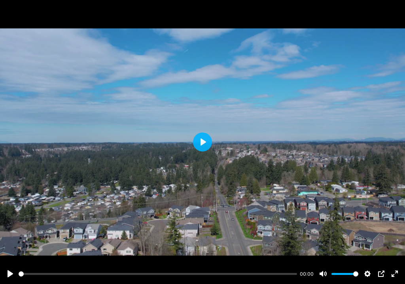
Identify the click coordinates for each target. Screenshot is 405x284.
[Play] (10, 273)
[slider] (158, 274)
